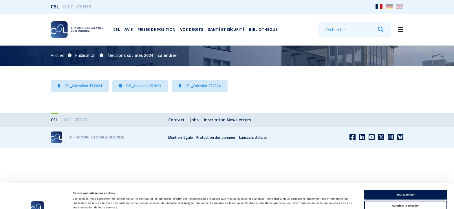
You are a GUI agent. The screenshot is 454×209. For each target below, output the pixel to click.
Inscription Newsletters (227, 119)
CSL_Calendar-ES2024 (200, 85)
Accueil (57, 55)
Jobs (194, 119)
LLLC (68, 6)
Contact (176, 119)
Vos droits (191, 29)
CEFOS (84, 6)
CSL (55, 6)
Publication (85, 55)
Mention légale (180, 137)
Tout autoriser (406, 171)
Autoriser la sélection (405, 182)
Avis (129, 29)
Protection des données (216, 137)
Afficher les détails (250, 199)
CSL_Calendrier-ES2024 (80, 85)
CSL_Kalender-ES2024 (140, 85)
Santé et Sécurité (226, 29)
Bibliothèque (263, 29)
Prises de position (156, 29)
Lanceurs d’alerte (253, 137)
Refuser (406, 193)
